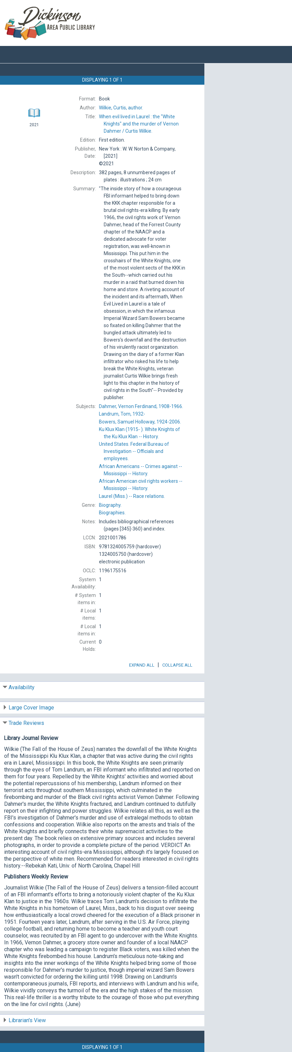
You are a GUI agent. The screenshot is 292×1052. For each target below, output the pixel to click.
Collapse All (177, 665)
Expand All (141, 665)
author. (121, 107)
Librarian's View (27, 1020)
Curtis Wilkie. (139, 124)
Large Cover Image (31, 707)
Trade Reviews (26, 723)
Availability (22, 687)
